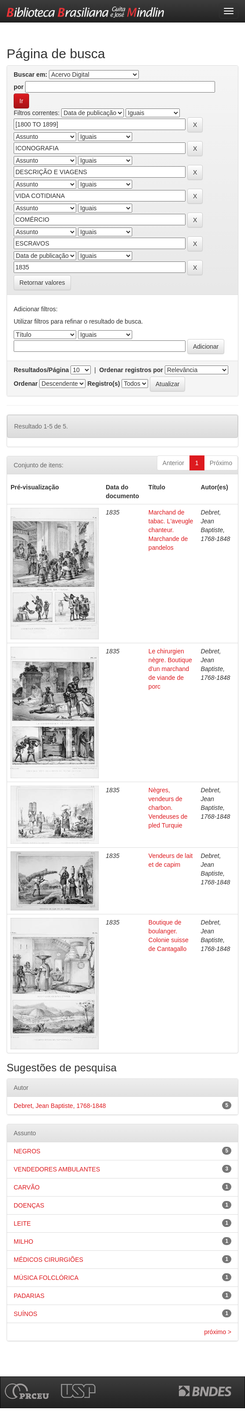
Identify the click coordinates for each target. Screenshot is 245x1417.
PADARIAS (29, 1295)
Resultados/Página (41, 369)
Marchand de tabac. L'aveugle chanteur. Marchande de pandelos (170, 530)
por (19, 86)
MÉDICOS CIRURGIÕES (48, 1259)
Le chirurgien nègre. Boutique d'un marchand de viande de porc (170, 669)
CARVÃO (27, 1187)
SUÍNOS (25, 1313)
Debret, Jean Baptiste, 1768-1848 (60, 1105)
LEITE (22, 1223)
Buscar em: (30, 74)
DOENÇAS (29, 1205)
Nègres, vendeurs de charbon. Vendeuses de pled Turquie (168, 808)
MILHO (23, 1241)
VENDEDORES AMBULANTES (57, 1169)
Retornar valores (42, 282)
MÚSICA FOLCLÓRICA (46, 1277)
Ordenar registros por (131, 369)
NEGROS (27, 1151)
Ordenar (25, 383)
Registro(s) (103, 383)
